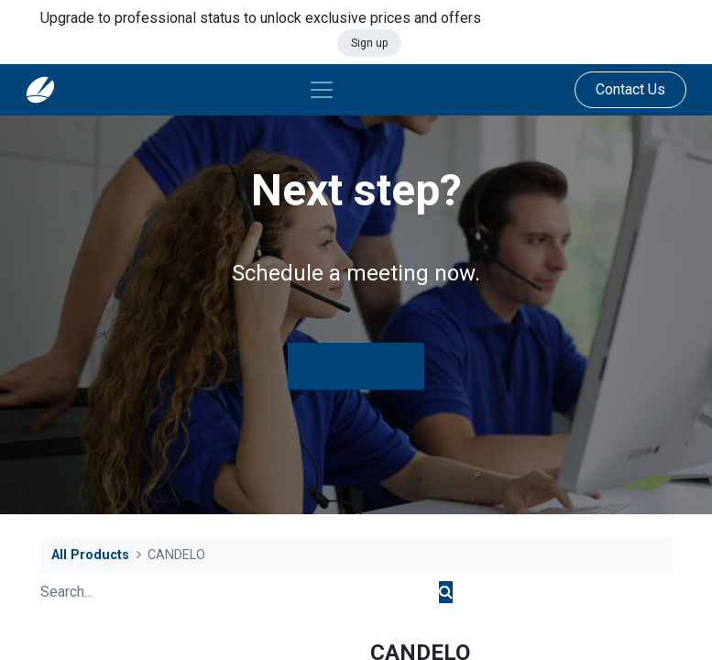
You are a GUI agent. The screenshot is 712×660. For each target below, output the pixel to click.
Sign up (369, 43)
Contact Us (630, 89)
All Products (90, 555)
